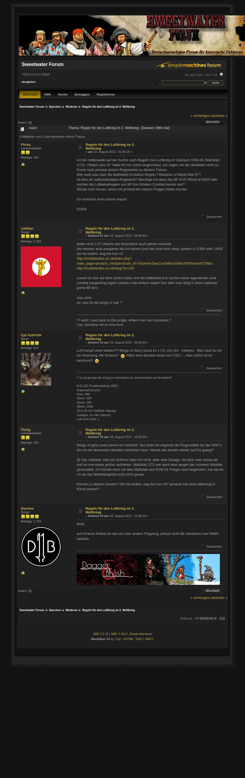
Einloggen (82, 94)
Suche (63, 94)
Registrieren (106, 94)
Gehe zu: (186, 618)
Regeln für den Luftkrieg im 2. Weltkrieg (110, 146)
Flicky (26, 145)
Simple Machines (140, 633)
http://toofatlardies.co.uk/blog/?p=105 (105, 268)
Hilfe (47, 94)
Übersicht (30, 94)
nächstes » (218, 116)
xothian (27, 228)
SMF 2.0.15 (100, 633)
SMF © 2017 (119, 633)
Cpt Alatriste (31, 335)
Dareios (27, 508)
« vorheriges (200, 116)
